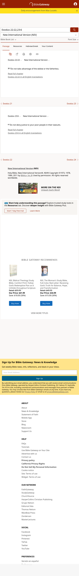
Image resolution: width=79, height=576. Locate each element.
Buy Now (15, 303)
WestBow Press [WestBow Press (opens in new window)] (28, 512)
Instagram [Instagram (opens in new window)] (26, 535)
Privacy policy (28, 460)
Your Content (47, 46)
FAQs (24, 443)
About (24, 407)
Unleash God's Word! (50, 190)
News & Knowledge (30, 411)
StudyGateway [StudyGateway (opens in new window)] (28, 492)
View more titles (39, 313)
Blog (24, 424)
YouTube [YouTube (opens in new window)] (25, 548)
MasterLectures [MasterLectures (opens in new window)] (28, 519)
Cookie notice (28, 470)
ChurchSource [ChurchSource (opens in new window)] (28, 496)
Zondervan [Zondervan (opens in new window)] (26, 516)
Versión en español (30, 561)
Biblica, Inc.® (26, 175)
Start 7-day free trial (15, 211)
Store (24, 421)
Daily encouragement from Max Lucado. (39, 10)
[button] (75, 4)
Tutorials (25, 447)
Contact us (26, 457)
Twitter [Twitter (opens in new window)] (25, 545)
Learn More (35, 211)
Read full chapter (15, 73)
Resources (17, 46)
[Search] (74, 29)
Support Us (27, 431)
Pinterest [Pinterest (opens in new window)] (26, 538)
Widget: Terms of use (31, 477)
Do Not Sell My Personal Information (39, 467)
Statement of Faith (30, 414)
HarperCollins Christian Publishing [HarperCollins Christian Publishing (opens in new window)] (37, 499)
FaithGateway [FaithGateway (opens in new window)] (28, 489)
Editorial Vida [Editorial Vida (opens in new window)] (27, 506)
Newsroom (26, 428)
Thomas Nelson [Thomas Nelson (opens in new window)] (29, 509)
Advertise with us (29, 453)
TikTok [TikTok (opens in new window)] (24, 542)
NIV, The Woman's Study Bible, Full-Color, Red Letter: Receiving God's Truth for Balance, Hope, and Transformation (54, 284)
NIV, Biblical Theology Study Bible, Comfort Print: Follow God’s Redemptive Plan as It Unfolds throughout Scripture (22, 284)
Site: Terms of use (29, 473)
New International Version (20, 168)
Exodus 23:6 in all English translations (25, 133)
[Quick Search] (35, 29)
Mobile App (27, 417)
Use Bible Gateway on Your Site (36, 450)
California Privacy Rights (33, 463)
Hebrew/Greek (32, 46)
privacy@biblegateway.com (57, 392)
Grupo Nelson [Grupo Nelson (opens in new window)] (28, 503)
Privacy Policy (30, 392)
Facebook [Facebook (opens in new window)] (26, 532)
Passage (6, 46)
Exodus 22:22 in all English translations (25, 77)
